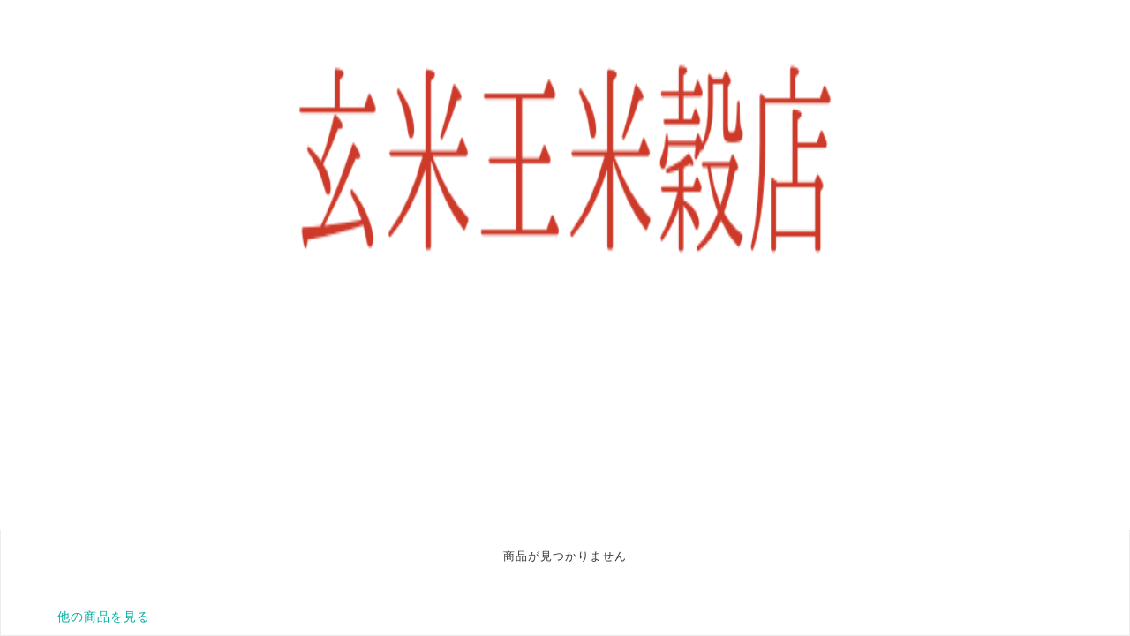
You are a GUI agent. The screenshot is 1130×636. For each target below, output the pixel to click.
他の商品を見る (103, 617)
